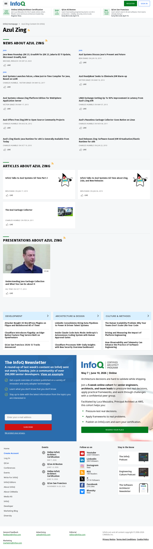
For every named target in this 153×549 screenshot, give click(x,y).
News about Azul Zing (23, 43)
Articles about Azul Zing (26, 166)
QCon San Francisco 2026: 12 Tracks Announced (22, 346)
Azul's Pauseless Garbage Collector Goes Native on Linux (107, 120)
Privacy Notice (109, 539)
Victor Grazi (25, 83)
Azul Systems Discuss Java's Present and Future (102, 54)
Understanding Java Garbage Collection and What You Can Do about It (24, 282)
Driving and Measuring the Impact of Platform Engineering (123, 333)
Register (130, 3)
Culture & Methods (118, 315)
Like (9, 65)
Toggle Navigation (5, 3)
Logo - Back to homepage (17, 3)
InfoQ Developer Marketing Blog (11, 506)
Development (13, 315)
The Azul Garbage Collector (18, 210)
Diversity (8, 515)
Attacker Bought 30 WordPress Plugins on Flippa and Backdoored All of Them (25, 324)
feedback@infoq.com (12, 534)
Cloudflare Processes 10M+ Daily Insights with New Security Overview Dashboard (75, 346)
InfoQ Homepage (10, 24)
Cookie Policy (143, 539)
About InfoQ (9, 487)
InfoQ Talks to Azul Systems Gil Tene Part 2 (26, 178)
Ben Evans (83, 58)
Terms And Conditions (126, 539)
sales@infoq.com (43, 534)
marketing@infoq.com (12, 543)
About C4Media (11, 491)
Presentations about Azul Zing (32, 240)
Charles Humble (10, 83)
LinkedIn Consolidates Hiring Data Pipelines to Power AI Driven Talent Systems (76, 324)
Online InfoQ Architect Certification (53, 454)
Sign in (144, 3)
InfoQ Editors (10, 482)
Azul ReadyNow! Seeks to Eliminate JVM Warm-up (103, 76)
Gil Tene (9, 289)
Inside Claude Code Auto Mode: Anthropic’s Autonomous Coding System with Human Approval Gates (76, 335)
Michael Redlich (10, 61)
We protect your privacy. (15, 433)
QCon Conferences (9, 465)
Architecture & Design (70, 315)
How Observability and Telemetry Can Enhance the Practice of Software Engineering (123, 344)
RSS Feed (29, 30)
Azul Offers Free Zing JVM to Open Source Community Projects (33, 120)
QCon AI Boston (54, 464)
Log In (7, 458)
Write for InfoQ (11, 477)
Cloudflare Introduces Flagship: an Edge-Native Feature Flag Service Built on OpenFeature (25, 335)
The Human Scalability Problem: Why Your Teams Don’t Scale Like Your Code (125, 324)
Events (7, 472)
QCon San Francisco (57, 483)
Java (5, 50)
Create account (11, 453)
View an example (52, 374)
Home (6, 448)
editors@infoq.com (77, 534)
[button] (28, 427)
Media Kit (8, 496)
